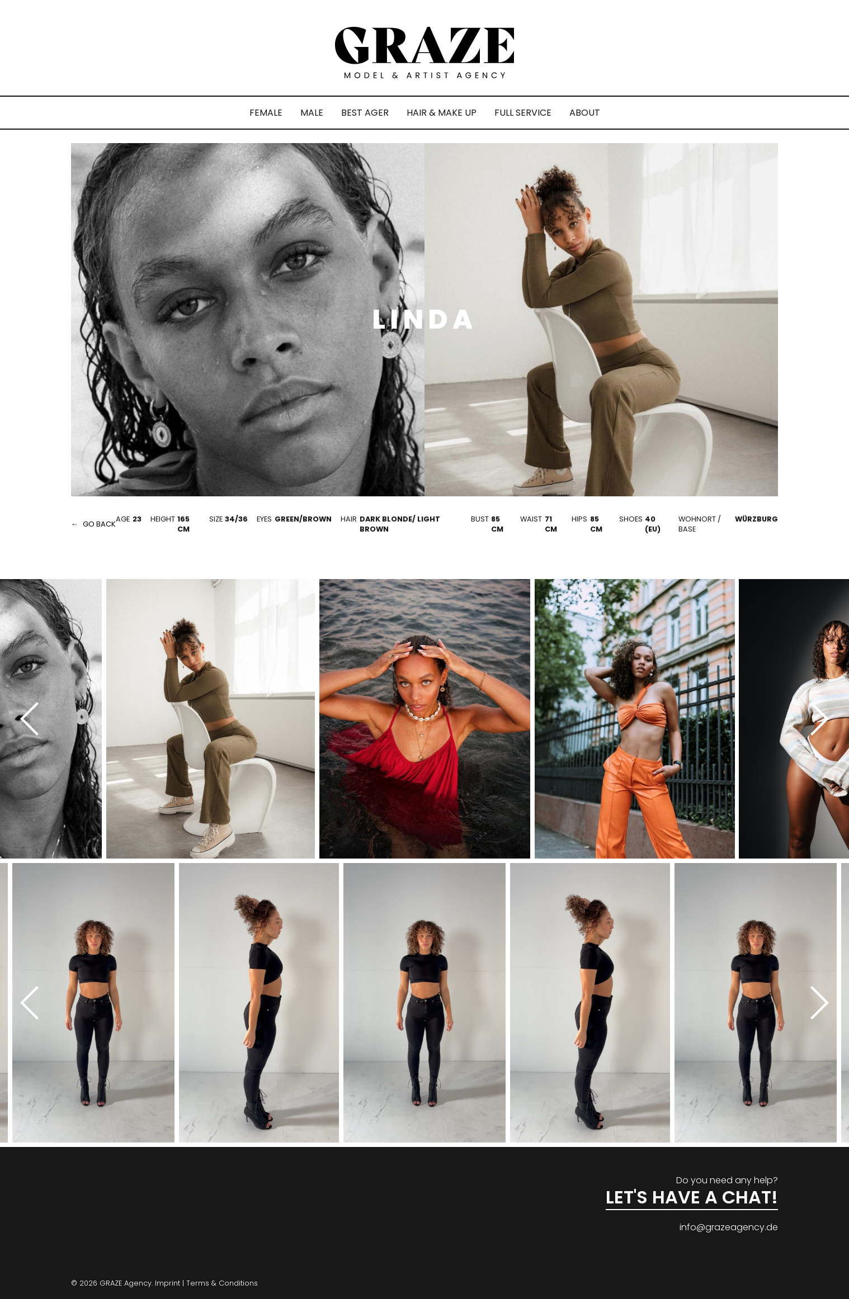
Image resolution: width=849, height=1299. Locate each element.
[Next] (815, 719)
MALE (311, 112)
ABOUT (584, 112)
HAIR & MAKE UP (442, 112)
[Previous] (34, 719)
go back (99, 524)
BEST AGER (365, 112)
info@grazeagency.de (729, 1227)
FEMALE (265, 112)
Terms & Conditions (222, 1283)
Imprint (167, 1283)
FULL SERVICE (522, 112)
